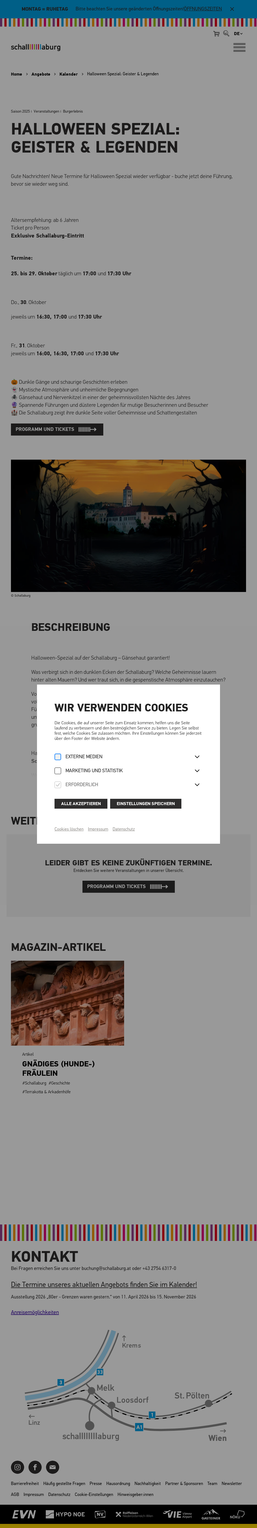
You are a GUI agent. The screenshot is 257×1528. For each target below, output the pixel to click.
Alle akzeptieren (81, 803)
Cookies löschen (69, 829)
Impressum (98, 829)
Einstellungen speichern (146, 803)
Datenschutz (124, 829)
